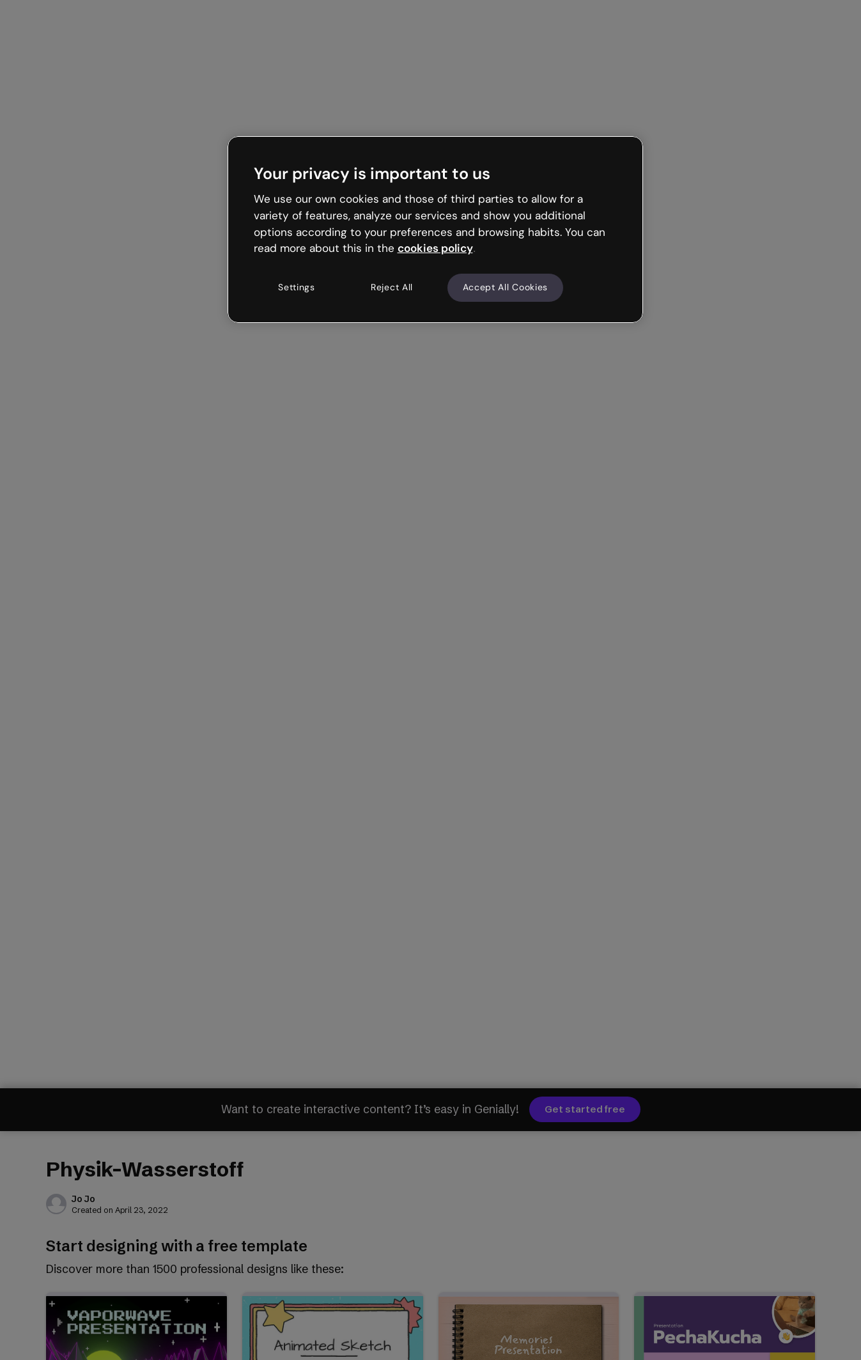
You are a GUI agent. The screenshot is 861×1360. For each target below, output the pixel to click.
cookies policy (435, 248)
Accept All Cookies (505, 287)
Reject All (392, 287)
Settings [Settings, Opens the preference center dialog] (296, 287)
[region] (435, 229)
